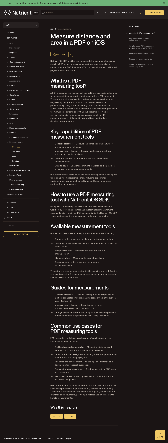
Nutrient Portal (21, 234)
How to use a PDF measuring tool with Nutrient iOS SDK (141, 47)
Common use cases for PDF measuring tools (141, 65)
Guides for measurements (140, 59)
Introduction (14, 48)
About (50, 438)
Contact (59, 438)
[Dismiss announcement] (164, 3)
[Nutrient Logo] (21, 12)
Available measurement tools (141, 53)
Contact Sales (154, 12)
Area (14, 156)
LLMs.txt (10, 225)
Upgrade (13, 52)
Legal (68, 438)
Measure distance (64, 294)
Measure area (62, 305)
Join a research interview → (75, 3)
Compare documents (18, 137)
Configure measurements (67, 312)
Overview (10, 33)
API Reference (13, 212)
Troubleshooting (16, 184)
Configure (16, 161)
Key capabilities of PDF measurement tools (139, 39)
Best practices (15, 180)
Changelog (11, 202)
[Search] (67, 12)
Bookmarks (14, 166)
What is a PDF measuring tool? (142, 33)
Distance (16, 151)
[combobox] (70, 54)
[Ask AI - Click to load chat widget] (160, 435)
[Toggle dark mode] (141, 12)
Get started (12, 38)
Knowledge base (16, 189)
